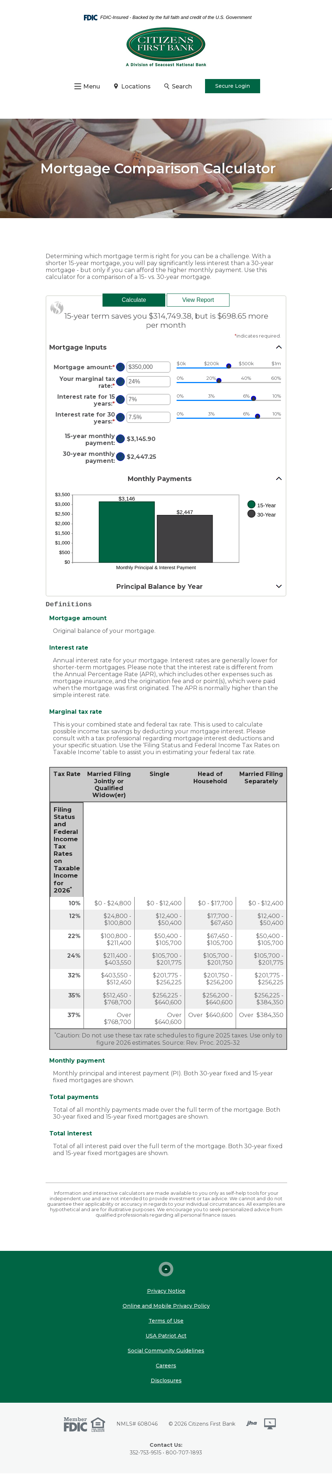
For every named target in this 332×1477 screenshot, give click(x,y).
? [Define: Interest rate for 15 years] (120, 403)
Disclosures (166, 1384)
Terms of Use (166, 1324)
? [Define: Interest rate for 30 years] (120, 421)
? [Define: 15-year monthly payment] (120, 442)
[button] (166, 350)
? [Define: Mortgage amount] (120, 370)
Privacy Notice (166, 1294)
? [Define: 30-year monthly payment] (120, 460)
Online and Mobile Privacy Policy (166, 1309)
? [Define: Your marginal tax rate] (120, 385)
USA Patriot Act (166, 1339)
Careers (166, 1369)
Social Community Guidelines (166, 1354)
